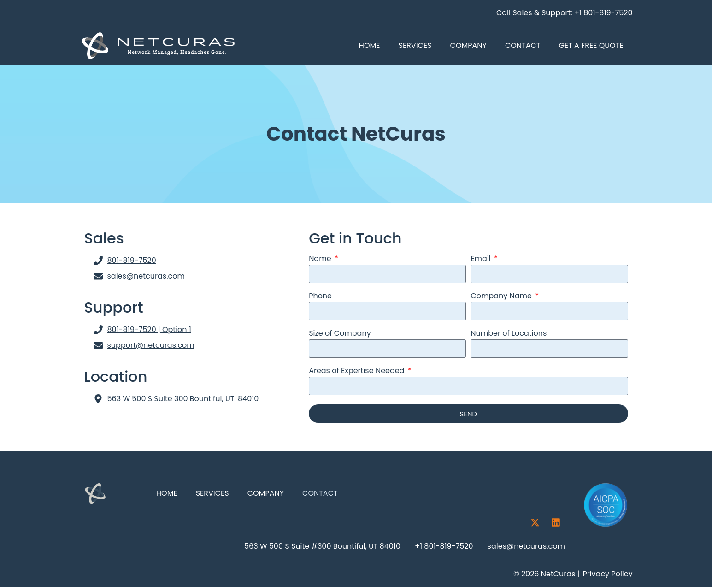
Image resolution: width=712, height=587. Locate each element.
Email (482, 259)
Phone (320, 296)
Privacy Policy (607, 574)
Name (321, 259)
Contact (523, 45)
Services (415, 45)
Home (369, 45)
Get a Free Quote (591, 45)
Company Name (502, 296)
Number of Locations (509, 334)
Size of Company (340, 334)
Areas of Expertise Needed (357, 371)
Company (468, 45)
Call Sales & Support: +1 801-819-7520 (564, 12)
